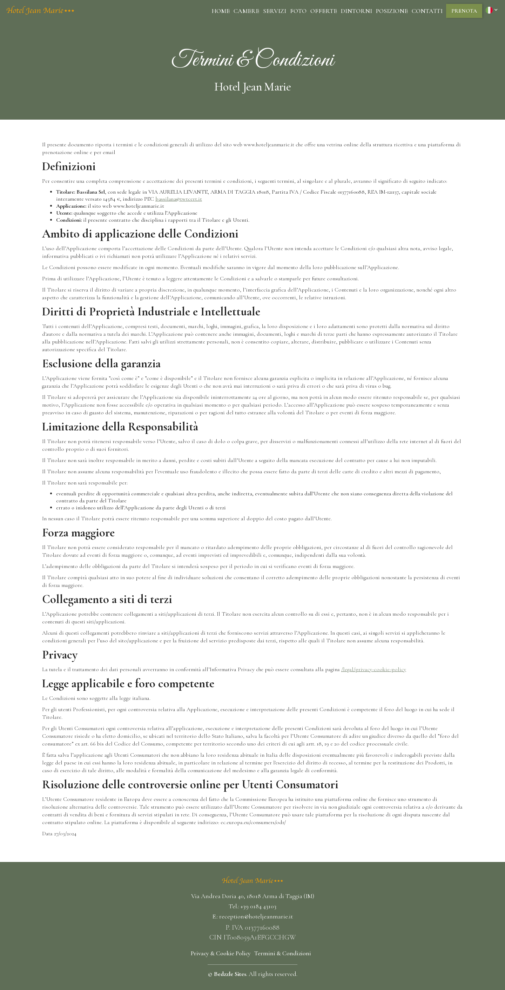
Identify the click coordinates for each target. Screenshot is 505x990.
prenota (464, 10)
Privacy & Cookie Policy (221, 953)
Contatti (427, 11)
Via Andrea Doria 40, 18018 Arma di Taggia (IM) (252, 896)
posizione (392, 11)
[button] (493, 10)
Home (221, 11)
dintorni (356, 11)
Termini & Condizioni (282, 953)
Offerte (323, 11)
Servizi (274, 11)
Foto (298, 11)
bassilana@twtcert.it (178, 198)
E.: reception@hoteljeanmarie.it (252, 916)
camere (246, 11)
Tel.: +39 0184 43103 (252, 906)
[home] (40, 11)
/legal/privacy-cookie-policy (373, 669)
